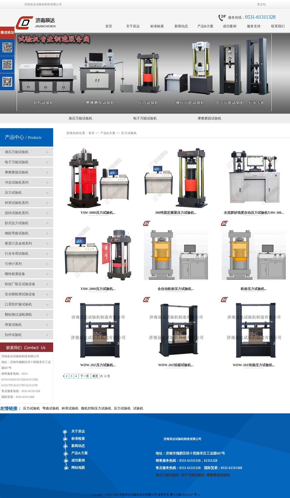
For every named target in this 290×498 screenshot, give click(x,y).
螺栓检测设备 (15, 274)
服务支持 (254, 26)
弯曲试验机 (50, 408)
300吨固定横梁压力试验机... (176, 213)
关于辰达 (133, 26)
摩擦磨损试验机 (209, 118)
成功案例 (229, 26)
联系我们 (278, 26)
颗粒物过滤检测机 (18, 314)
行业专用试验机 (17, 253)
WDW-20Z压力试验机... (98, 365)
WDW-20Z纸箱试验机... (176, 365)
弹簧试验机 (13, 325)
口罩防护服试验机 (18, 304)
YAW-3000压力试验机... (97, 213)
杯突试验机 (70, 408)
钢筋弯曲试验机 (17, 233)
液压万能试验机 (80, 118)
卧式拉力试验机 (17, 223)
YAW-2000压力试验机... (97, 289)
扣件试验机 (13, 335)
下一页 (84, 376)
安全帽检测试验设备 (20, 294)
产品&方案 (205, 26)
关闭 (24, 28)
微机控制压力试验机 (96, 408)
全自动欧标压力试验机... (176, 289)
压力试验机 (13, 192)
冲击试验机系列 (17, 182)
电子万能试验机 (145, 118)
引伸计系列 (13, 264)
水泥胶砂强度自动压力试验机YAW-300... (254, 213)
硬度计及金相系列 (18, 243)
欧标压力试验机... (254, 289)
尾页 (95, 376)
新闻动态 (181, 26)
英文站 (261, 4)
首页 (108, 26)
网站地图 (78, 467)
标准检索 (157, 26)
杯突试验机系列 (17, 203)
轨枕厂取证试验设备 (20, 284)
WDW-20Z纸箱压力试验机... (254, 365)
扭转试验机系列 (17, 213)
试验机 (138, 408)
